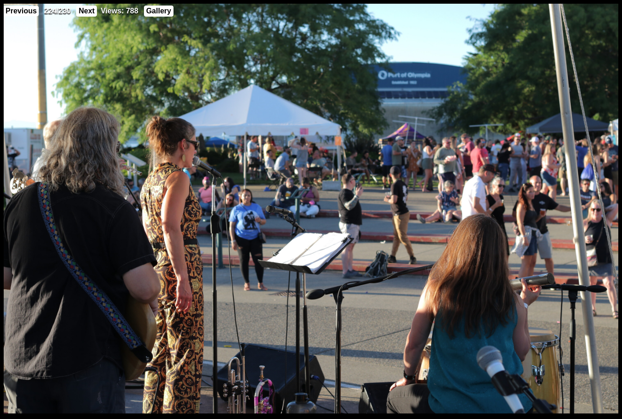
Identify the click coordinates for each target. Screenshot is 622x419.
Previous (21, 11)
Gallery (158, 11)
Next (86, 11)
